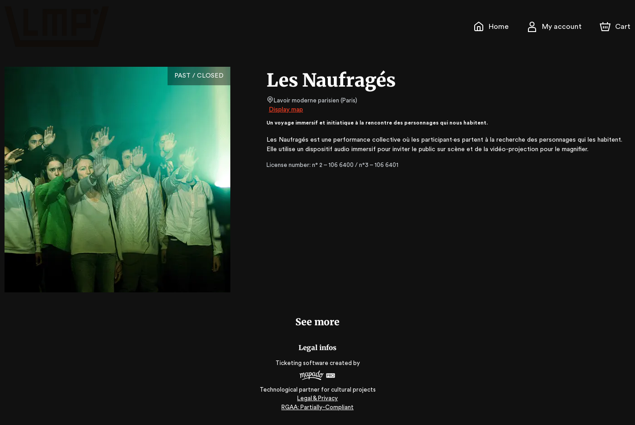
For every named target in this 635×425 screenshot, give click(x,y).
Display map (286, 109)
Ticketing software (303, 363)
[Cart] (616, 27)
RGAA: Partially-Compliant (317, 407)
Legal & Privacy (317, 398)
